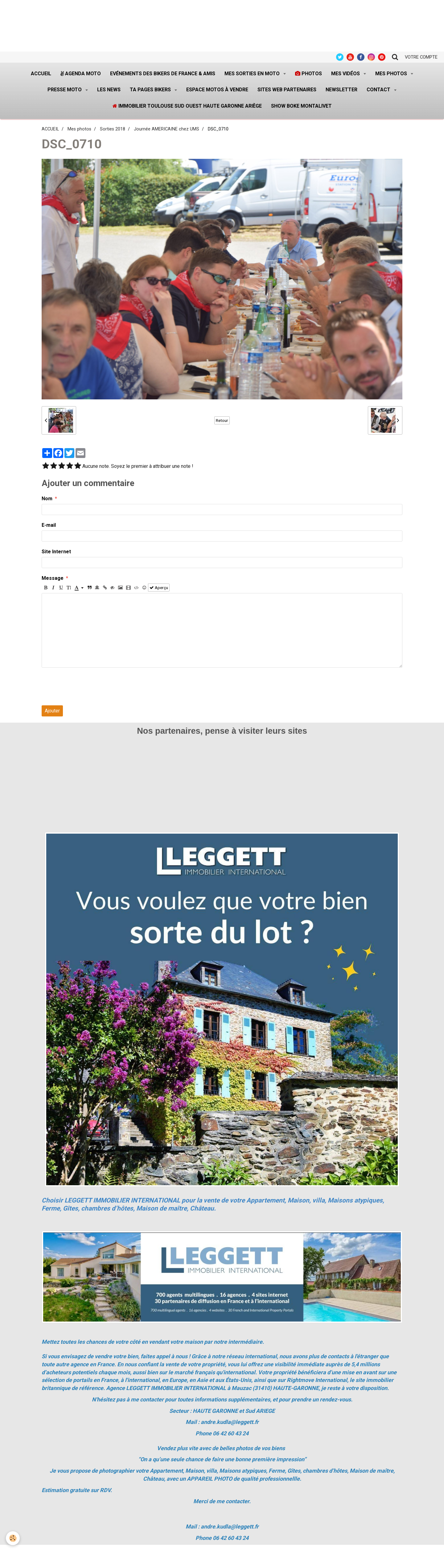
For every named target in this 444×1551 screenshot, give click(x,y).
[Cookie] (13, 1538)
